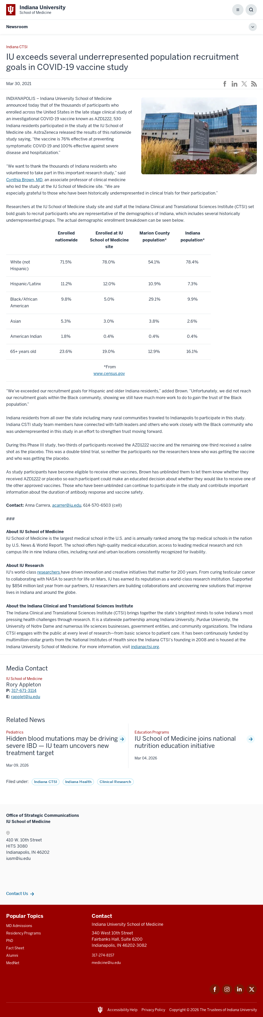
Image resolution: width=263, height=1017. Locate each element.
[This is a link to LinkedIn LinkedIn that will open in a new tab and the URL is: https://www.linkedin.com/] (239, 993)
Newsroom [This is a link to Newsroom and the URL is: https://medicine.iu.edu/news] (17, 26)
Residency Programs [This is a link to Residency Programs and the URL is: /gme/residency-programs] (23, 933)
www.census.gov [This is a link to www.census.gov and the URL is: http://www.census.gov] (109, 373)
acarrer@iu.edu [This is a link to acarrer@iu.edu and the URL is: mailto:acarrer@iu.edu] (66, 505)
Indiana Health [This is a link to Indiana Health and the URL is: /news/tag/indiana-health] (78, 781)
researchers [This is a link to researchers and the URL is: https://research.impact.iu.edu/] (49, 572)
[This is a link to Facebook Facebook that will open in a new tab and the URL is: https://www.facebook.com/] (215, 993)
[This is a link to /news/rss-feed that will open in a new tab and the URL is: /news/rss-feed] (254, 84)
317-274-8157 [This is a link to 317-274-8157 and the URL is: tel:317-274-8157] (103, 955)
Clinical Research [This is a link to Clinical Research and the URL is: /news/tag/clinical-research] (115, 781)
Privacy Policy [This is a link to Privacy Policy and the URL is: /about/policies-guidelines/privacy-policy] (153, 1010)
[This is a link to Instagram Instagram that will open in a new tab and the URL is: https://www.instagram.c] (227, 993)
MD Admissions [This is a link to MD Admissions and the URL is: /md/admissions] (19, 925)
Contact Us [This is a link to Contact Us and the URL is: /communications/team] (17, 893)
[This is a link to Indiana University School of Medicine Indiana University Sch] (35, 9)
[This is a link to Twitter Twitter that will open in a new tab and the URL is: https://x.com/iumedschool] (252, 993)
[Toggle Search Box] (251, 9)
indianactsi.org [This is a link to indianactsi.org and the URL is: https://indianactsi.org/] (145, 646)
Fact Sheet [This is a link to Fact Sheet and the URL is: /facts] (15, 948)
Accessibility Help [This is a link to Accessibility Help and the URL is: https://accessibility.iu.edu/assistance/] (122, 1010)
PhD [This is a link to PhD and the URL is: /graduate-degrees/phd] (9, 940)
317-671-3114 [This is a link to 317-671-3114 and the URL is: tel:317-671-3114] (23, 690)
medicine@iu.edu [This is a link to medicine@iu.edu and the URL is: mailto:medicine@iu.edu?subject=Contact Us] (106, 962)
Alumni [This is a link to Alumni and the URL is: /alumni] (12, 955)
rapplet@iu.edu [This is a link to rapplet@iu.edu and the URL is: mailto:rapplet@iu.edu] (25, 696)
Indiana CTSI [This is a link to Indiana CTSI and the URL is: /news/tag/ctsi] (45, 781)
